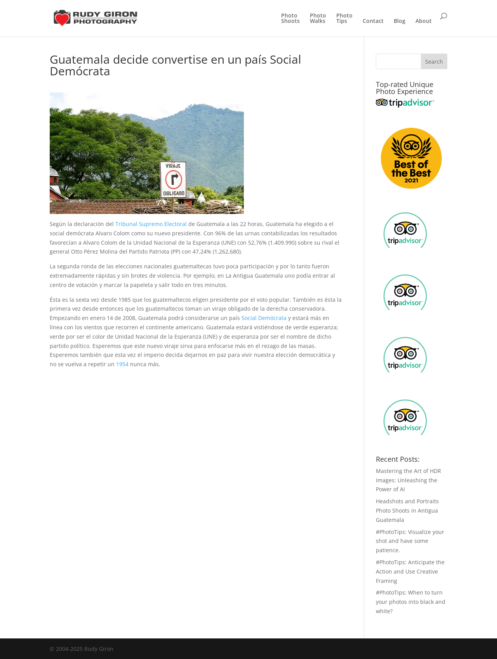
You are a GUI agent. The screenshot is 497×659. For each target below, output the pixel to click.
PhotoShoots (290, 18)
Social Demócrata (264, 318)
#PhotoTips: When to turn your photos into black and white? (410, 602)
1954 (122, 364)
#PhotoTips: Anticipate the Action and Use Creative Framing (410, 571)
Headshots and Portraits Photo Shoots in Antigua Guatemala (407, 510)
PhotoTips (344, 18)
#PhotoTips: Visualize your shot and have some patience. (410, 541)
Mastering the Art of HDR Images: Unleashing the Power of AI (408, 480)
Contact (373, 21)
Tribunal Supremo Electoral (151, 224)
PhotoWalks (318, 18)
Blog (399, 21)
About (423, 21)
